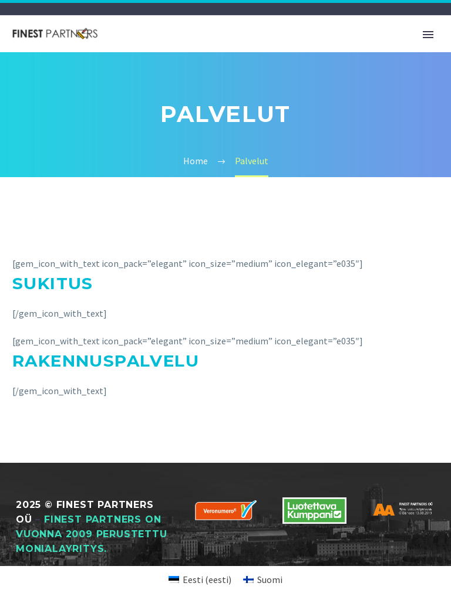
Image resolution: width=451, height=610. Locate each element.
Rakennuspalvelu (105, 361)
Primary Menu (428, 34)
